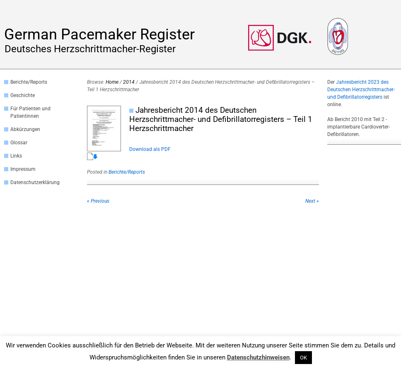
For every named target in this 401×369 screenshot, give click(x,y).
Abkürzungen (25, 129)
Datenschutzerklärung (35, 182)
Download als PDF (150, 149)
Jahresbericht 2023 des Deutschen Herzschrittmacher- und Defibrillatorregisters (361, 89)
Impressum (23, 169)
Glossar (18, 143)
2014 (129, 82)
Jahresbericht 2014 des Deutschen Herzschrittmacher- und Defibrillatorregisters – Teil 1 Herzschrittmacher (220, 119)
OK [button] (303, 357)
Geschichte (22, 95)
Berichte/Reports (28, 82)
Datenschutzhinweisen (258, 357)
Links (16, 156)
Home (112, 82)
